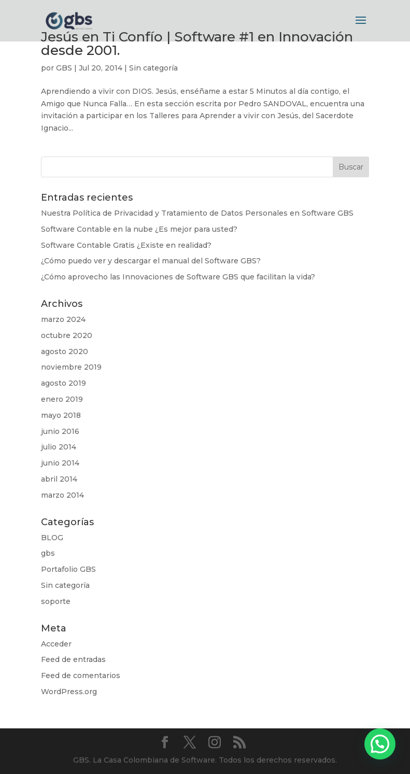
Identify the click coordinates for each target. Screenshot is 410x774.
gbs (48, 553)
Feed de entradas (73, 659)
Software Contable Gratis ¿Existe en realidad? (126, 245)
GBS (64, 68)
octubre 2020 (66, 335)
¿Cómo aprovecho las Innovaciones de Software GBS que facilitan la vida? (178, 277)
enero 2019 (62, 399)
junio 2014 (60, 463)
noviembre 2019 (71, 367)
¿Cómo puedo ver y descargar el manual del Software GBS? (151, 260)
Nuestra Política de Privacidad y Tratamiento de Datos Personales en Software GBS (197, 213)
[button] (379, 743)
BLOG (52, 537)
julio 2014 (58, 447)
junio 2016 (60, 431)
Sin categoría (153, 68)
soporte (55, 601)
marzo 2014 (62, 495)
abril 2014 (59, 479)
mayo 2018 (61, 415)
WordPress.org (69, 691)
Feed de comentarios (80, 675)
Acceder (56, 644)
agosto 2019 (63, 383)
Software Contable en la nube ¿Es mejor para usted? (139, 229)
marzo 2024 (63, 319)
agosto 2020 (64, 351)
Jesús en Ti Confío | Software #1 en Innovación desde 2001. (197, 44)
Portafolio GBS (68, 569)
